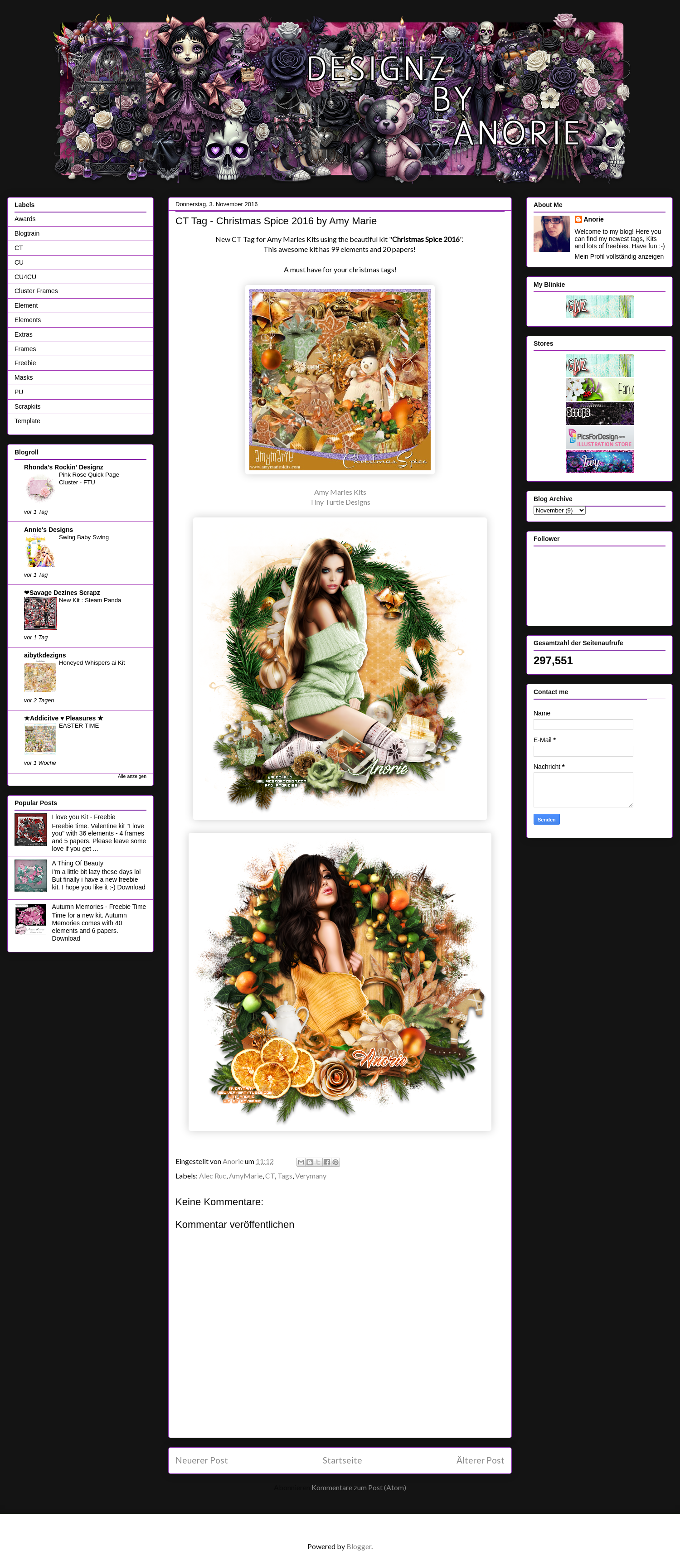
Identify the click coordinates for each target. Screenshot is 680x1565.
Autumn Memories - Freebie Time (99, 906)
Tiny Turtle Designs (340, 502)
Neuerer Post (201, 1460)
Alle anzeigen (132, 776)
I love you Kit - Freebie (84, 817)
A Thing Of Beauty (77, 863)
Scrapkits (28, 406)
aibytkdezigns (45, 655)
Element (26, 305)
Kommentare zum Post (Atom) (358, 1487)
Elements (28, 320)
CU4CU (25, 276)
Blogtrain (27, 233)
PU (19, 392)
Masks (24, 377)
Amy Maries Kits (340, 492)
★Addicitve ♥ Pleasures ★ (63, 718)
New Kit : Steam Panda (90, 600)
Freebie (25, 363)
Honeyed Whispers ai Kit (92, 662)
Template (27, 421)
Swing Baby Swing (84, 537)
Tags (284, 1175)
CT (270, 1175)
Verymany (310, 1175)
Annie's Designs (48, 529)
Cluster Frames (36, 291)
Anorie (594, 219)
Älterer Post (481, 1460)
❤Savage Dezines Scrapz (62, 592)
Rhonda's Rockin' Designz (63, 467)
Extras (24, 334)
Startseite (342, 1460)
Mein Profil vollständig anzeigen (619, 256)
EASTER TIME (79, 725)
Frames (25, 349)
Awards (25, 218)
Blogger (358, 1546)
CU (19, 262)
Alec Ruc (212, 1175)
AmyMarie (245, 1175)
